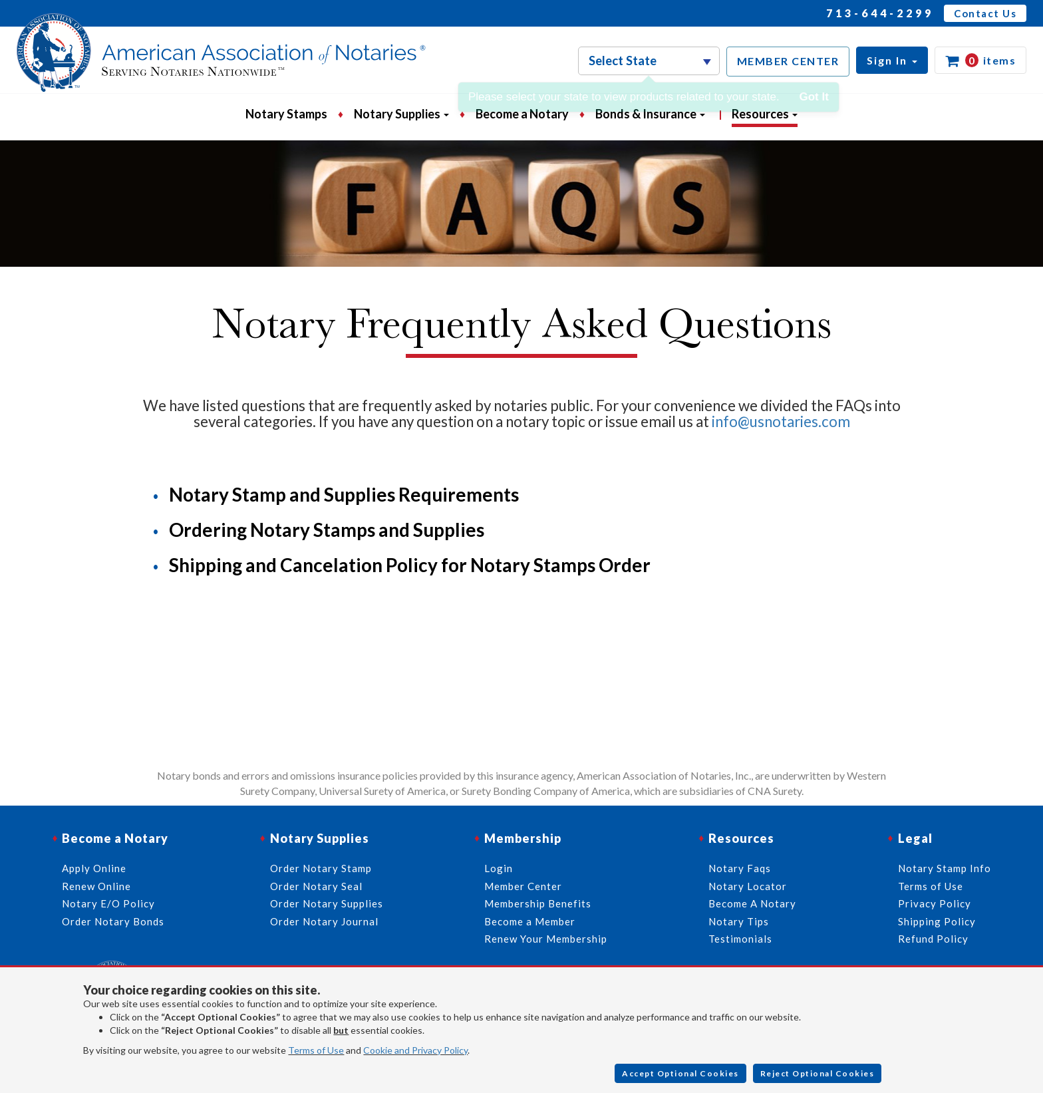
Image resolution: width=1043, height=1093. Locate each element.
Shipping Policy (937, 921)
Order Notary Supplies (326, 903)
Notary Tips (738, 921)
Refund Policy (933, 939)
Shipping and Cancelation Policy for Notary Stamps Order (410, 564)
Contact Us (985, 13)
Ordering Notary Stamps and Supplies (326, 529)
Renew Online (96, 886)
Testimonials (740, 939)
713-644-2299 (880, 13)
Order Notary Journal (324, 921)
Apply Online (94, 868)
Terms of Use (316, 1050)
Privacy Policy (934, 903)
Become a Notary (522, 113)
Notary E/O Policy (108, 903)
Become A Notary (752, 903)
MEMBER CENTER (788, 61)
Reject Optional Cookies (817, 1073)
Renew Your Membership (545, 939)
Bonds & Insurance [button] (650, 113)
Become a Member (529, 921)
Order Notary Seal (316, 886)
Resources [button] (765, 113)
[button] (892, 60)
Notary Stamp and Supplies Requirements (344, 494)
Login (498, 868)
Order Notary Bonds (113, 921)
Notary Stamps (286, 113)
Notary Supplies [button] (401, 113)
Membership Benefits (537, 903)
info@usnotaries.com (781, 421)
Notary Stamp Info (944, 868)
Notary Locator (747, 886)
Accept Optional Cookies (680, 1073)
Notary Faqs (739, 868)
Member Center (523, 886)
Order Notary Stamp (321, 868)
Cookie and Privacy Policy (415, 1050)
